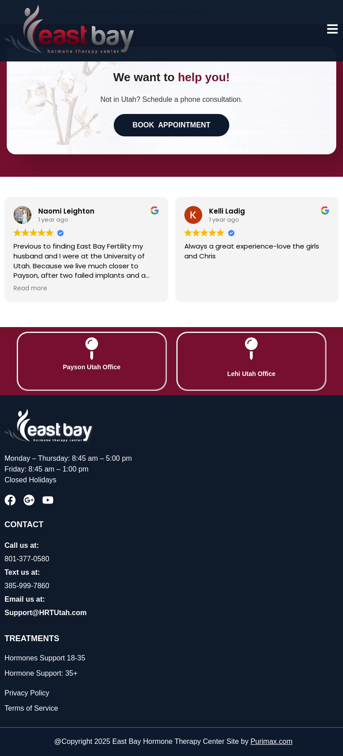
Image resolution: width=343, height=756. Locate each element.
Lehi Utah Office (251, 373)
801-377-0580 (26, 559)
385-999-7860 (26, 586)
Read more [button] (30, 288)
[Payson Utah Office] (91, 348)
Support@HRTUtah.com (45, 612)
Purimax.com (271, 741)
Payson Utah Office (91, 367)
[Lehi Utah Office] (251, 348)
